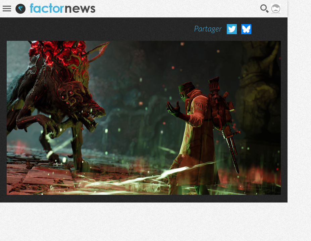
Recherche (265, 9)
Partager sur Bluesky (246, 29)
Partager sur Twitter (232, 29)
